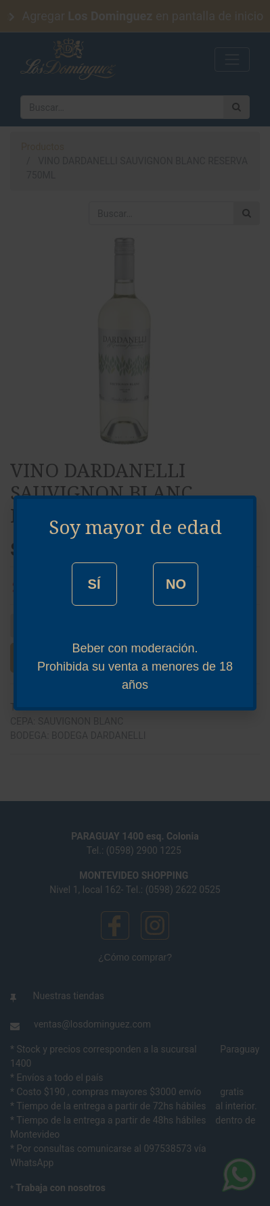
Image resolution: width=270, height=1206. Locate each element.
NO (176, 584)
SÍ (94, 584)
